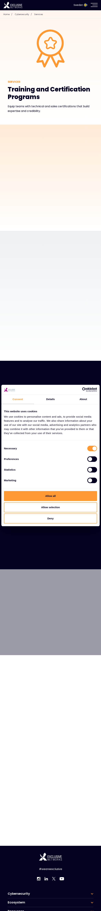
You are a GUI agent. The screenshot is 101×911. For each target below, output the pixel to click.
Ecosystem (16, 902)
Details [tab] (50, 399)
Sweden (80, 5)
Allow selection (50, 507)
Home (8, 14)
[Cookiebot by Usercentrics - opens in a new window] (82, 389)
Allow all (50, 495)
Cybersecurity (24, 14)
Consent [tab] (17, 399)
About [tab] (83, 399)
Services (38, 14)
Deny (50, 518)
